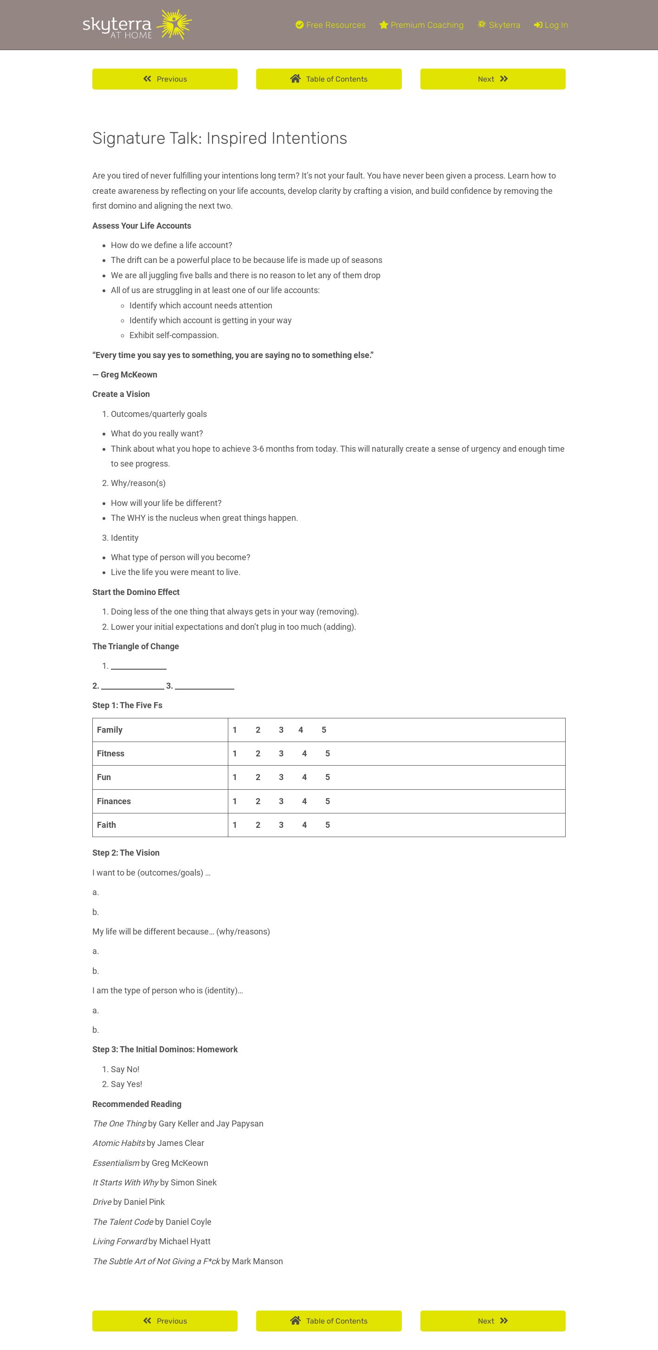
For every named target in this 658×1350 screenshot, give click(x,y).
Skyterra (499, 25)
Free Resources (331, 25)
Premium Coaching (421, 25)
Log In (551, 25)
